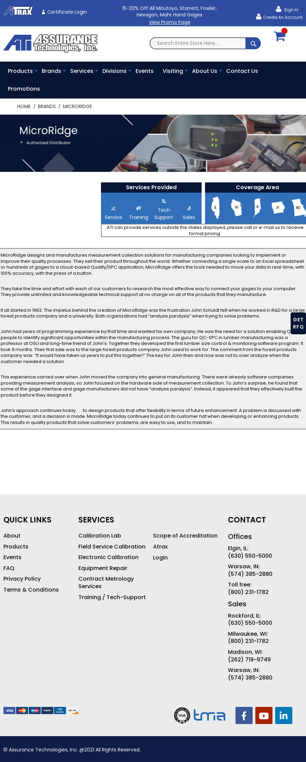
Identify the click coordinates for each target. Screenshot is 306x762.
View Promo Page (169, 22)
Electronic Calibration (108, 557)
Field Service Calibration (111, 547)
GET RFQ (298, 323)
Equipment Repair (102, 568)
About (12, 536)
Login (160, 557)
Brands (47, 106)
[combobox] (205, 43)
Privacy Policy (22, 579)
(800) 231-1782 (248, 592)
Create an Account (283, 17)
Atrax (160, 547)
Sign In (290, 10)
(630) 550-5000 (250, 556)
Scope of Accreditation (185, 536)
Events (12, 557)
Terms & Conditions (31, 590)
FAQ (8, 568)
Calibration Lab (99, 536)
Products (15, 547)
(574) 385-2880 (250, 574)
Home (24, 106)
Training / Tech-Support (112, 597)
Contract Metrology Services (106, 582)
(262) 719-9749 (249, 659)
